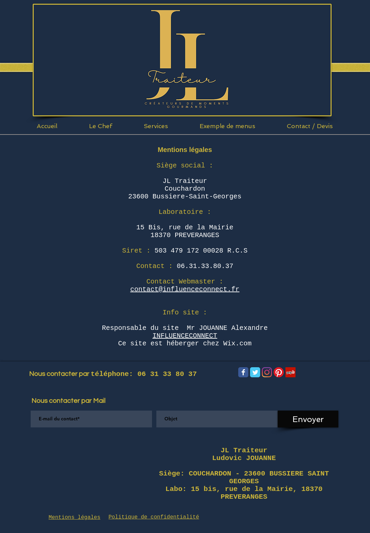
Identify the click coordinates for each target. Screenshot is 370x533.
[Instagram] (267, 372)
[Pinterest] (279, 372)
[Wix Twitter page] (255, 372)
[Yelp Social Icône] (290, 372)
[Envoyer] (308, 419)
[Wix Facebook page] (243, 372)
